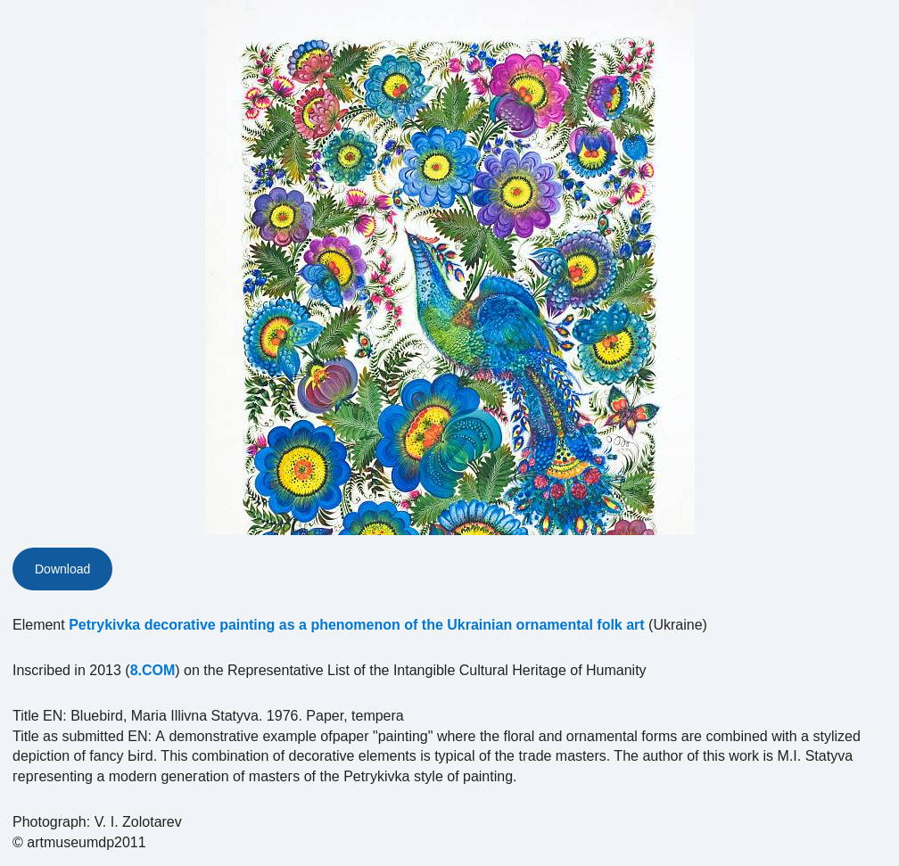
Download (62, 569)
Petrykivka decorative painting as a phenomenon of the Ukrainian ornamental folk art (357, 624)
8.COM (153, 670)
